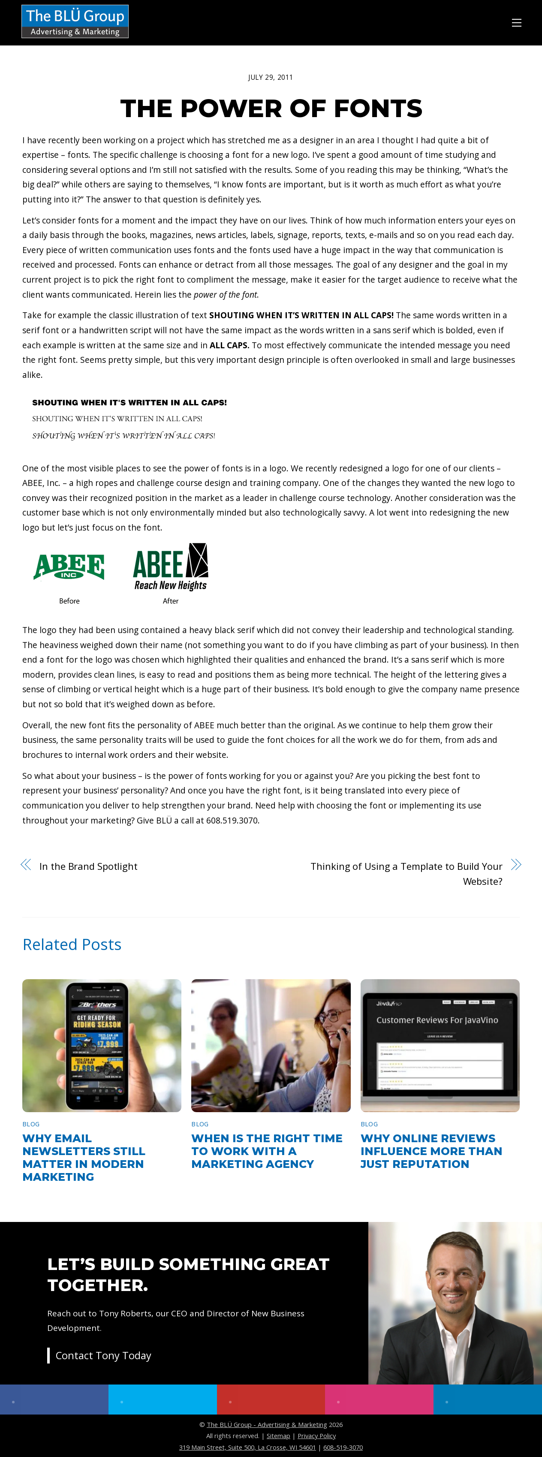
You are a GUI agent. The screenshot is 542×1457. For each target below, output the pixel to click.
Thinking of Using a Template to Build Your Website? (406, 873)
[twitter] (162, 1400)
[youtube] (271, 1400)
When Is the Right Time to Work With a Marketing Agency (267, 1151)
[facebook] (54, 1400)
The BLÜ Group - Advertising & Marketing (267, 1424)
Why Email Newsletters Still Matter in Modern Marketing (83, 1157)
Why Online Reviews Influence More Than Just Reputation (432, 1151)
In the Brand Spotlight (88, 866)
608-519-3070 (343, 1447)
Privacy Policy (317, 1435)
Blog (30, 1124)
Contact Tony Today (104, 1356)
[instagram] (379, 1400)
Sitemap (278, 1435)
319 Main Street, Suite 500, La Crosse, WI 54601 (247, 1447)
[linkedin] (488, 1400)
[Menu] (517, 21)
